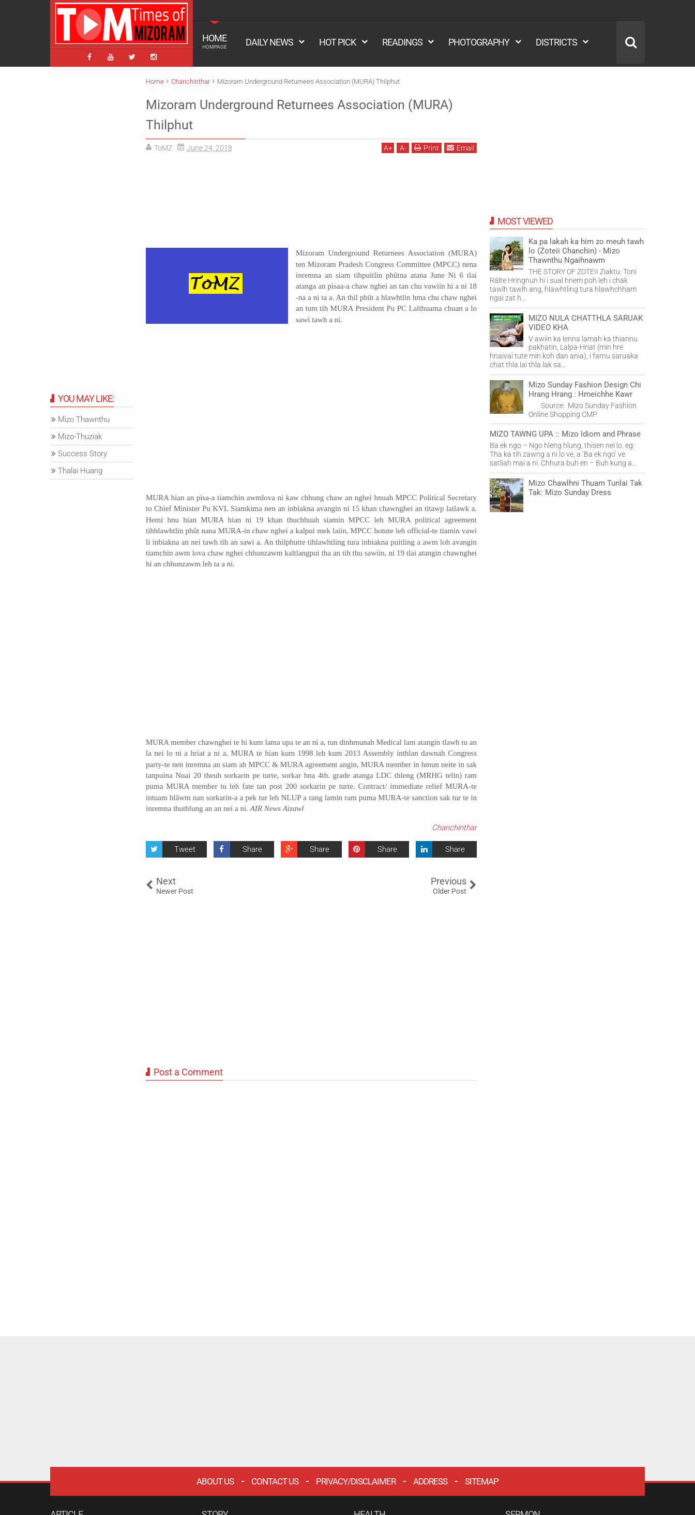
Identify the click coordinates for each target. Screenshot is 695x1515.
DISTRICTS (556, 42)
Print (426, 145)
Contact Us (274, 1479)
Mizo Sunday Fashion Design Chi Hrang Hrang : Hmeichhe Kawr (584, 386)
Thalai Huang (80, 468)
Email (460, 145)
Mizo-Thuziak (80, 434)
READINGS (402, 42)
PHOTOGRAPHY (478, 42)
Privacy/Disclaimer (356, 1479)
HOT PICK (337, 42)
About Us (215, 1479)
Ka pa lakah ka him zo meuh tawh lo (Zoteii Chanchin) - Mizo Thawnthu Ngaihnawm (586, 248)
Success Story (82, 451)
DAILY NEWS (269, 42)
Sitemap (481, 1479)
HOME (214, 41)
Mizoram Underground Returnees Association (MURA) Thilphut (268, 110)
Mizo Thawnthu (84, 417)
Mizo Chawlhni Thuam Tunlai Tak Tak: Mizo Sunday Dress (585, 484)
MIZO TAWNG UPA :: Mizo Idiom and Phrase (565, 431)
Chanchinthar (454, 824)
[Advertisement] (311, 201)
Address (430, 1479)
